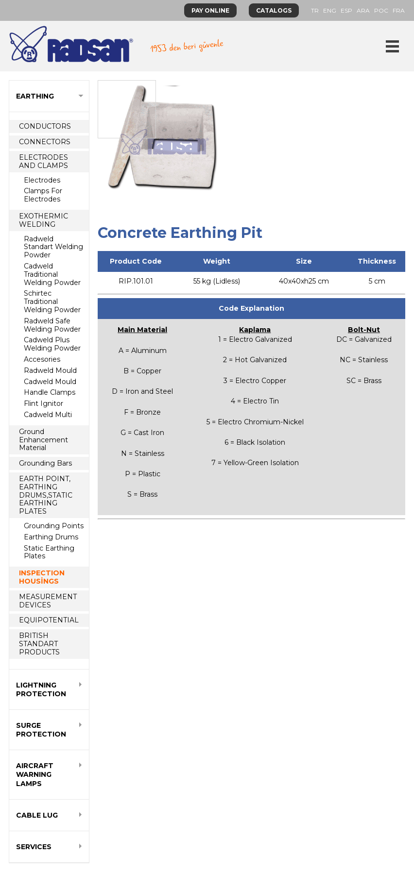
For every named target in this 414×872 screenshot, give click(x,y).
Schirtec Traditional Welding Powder (52, 301)
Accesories (42, 359)
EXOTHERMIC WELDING (43, 220)
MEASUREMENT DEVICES (48, 600)
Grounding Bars (45, 463)
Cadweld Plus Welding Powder (52, 343)
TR (315, 10)
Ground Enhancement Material (43, 440)
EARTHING (35, 96)
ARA (363, 10)
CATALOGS (274, 10)
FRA (399, 10)
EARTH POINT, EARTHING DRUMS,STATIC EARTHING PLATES (45, 495)
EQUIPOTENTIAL (49, 620)
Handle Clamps (49, 392)
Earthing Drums (51, 537)
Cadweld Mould (50, 381)
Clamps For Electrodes (43, 194)
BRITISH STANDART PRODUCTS (39, 643)
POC (381, 10)
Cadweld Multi (48, 414)
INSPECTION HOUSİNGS (42, 577)
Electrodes (42, 180)
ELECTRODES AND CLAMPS (43, 161)
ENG (329, 10)
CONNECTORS (44, 141)
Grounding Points (54, 525)
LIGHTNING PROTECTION (41, 689)
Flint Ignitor (43, 403)
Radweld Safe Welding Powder (52, 325)
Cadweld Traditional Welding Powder (52, 274)
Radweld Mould (50, 370)
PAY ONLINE (210, 10)
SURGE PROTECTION (41, 729)
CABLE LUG (37, 815)
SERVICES (34, 846)
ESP (346, 10)
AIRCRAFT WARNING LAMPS (34, 774)
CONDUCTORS (45, 126)
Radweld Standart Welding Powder (53, 247)
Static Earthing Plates (49, 552)
